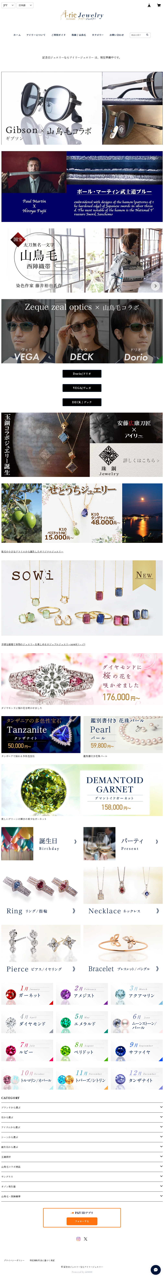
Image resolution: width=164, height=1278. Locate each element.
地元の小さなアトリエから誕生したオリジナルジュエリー (32, 551)
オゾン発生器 (8, 1186)
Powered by (82, 1272)
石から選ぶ (7, 1117)
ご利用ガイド (58, 35)
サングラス (7, 1176)
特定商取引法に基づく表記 (42, 1260)
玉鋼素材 (6, 1157)
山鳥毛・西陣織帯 (10, 1196)
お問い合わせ (117, 35)
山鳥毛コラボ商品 (10, 1166)
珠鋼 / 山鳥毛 (79, 35)
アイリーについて (35, 35)
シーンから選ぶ (9, 1137)
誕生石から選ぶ (9, 1147)
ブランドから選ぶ (10, 1107)
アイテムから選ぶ (10, 1127)
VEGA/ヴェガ (82, 388)
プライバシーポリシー (14, 1260)
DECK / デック (82, 402)
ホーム (17, 35)
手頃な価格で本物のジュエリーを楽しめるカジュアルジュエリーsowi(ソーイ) (43, 644)
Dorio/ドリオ (82, 373)
